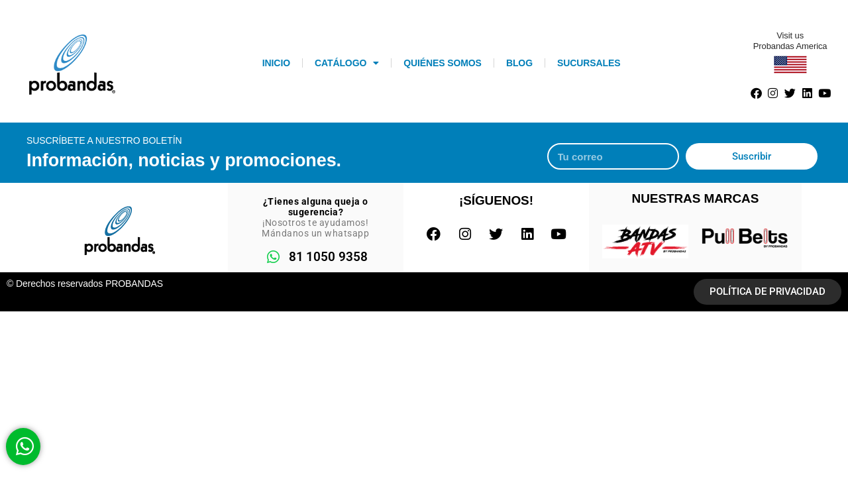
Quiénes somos (442, 63)
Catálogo (347, 63)
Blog (519, 63)
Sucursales (588, 63)
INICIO (276, 63)
